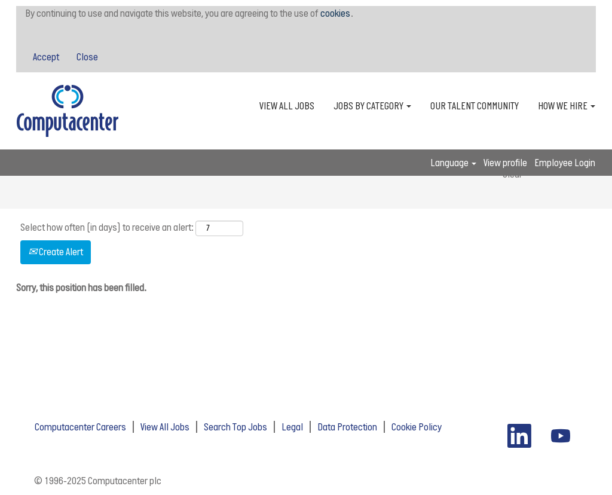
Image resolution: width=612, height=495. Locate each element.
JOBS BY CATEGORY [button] (372, 106)
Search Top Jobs (235, 427)
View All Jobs (164, 427)
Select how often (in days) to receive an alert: (107, 227)
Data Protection (347, 427)
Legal (292, 427)
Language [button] (453, 163)
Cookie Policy (416, 427)
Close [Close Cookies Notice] (87, 57)
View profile (505, 163)
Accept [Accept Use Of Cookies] (46, 57)
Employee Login (564, 163)
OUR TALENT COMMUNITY (474, 106)
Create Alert (55, 252)
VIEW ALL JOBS (286, 106)
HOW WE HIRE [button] (566, 106)
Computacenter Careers (80, 427)
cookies (335, 13)
